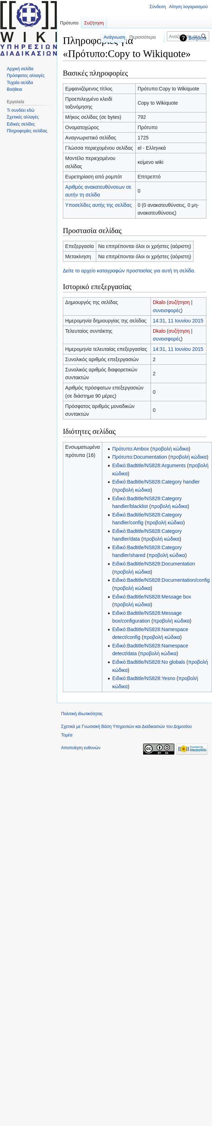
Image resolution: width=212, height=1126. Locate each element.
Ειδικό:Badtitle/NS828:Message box (151, 597)
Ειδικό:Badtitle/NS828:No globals (148, 662)
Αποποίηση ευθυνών (80, 747)
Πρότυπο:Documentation (139, 457)
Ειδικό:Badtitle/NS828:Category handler (156, 482)
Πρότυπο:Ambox (130, 449)
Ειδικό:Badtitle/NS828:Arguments (149, 465)
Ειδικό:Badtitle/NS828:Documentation (153, 564)
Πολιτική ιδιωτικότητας (82, 713)
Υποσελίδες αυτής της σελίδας (98, 205)
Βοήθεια (197, 38)
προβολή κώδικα (170, 449)
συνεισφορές (167, 310)
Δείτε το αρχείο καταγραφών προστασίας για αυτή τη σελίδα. (129, 271)
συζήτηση (179, 302)
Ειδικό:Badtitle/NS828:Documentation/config (161, 580)
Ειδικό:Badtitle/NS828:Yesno (143, 678)
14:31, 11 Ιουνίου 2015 (178, 321)
